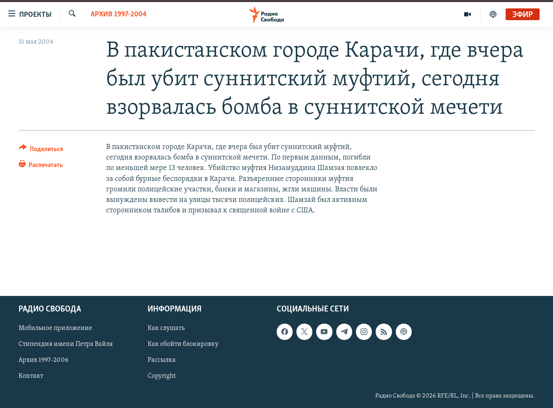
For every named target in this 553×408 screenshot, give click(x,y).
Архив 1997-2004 (119, 14)
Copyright (162, 376)
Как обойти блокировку (183, 344)
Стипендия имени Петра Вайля (65, 344)
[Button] (41, 150)
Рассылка (162, 360)
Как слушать (166, 328)
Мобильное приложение (55, 328)
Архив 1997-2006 (43, 360)
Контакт (30, 376)
